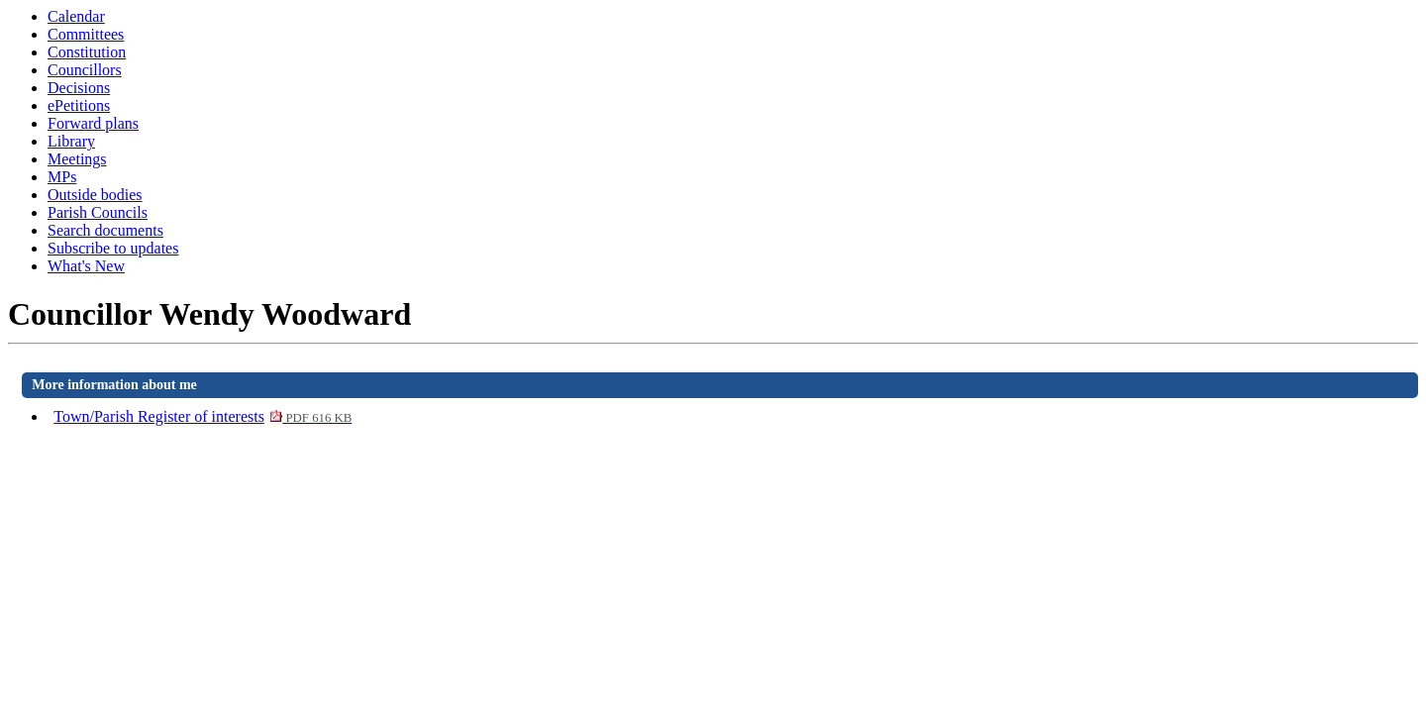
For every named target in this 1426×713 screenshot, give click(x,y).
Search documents (105, 230)
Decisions (79, 87)
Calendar (76, 16)
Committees (86, 34)
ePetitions (79, 105)
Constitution (87, 52)
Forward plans (93, 123)
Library (71, 141)
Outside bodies (95, 194)
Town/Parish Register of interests (202, 416)
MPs (62, 176)
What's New (86, 265)
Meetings (77, 159)
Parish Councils (98, 212)
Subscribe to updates (113, 248)
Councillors (85, 69)
